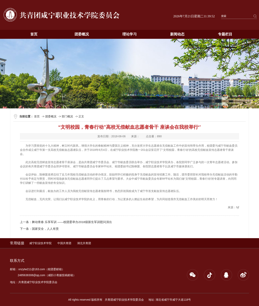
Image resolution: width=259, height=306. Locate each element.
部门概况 (67, 116)
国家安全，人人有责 (45, 228)
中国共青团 (64, 243)
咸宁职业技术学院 (40, 243)
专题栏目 (225, 34)
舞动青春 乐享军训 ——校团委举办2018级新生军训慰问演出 (72, 222)
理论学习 (129, 34)
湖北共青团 (84, 243)
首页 (33, 34)
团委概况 (82, 34)
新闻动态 (177, 34)
